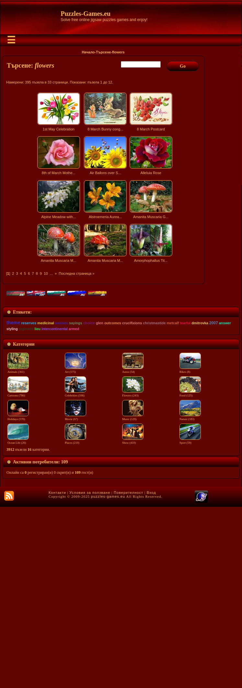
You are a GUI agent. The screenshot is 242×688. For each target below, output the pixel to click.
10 (46, 273)
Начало (88, 52)
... (51, 273)
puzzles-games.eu (108, 678)
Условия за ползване (89, 674)
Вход (151, 674)
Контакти (57, 674)
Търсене (103, 52)
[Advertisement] (104, 321)
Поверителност (128, 674)
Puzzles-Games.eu (85, 13)
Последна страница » (76, 273)
